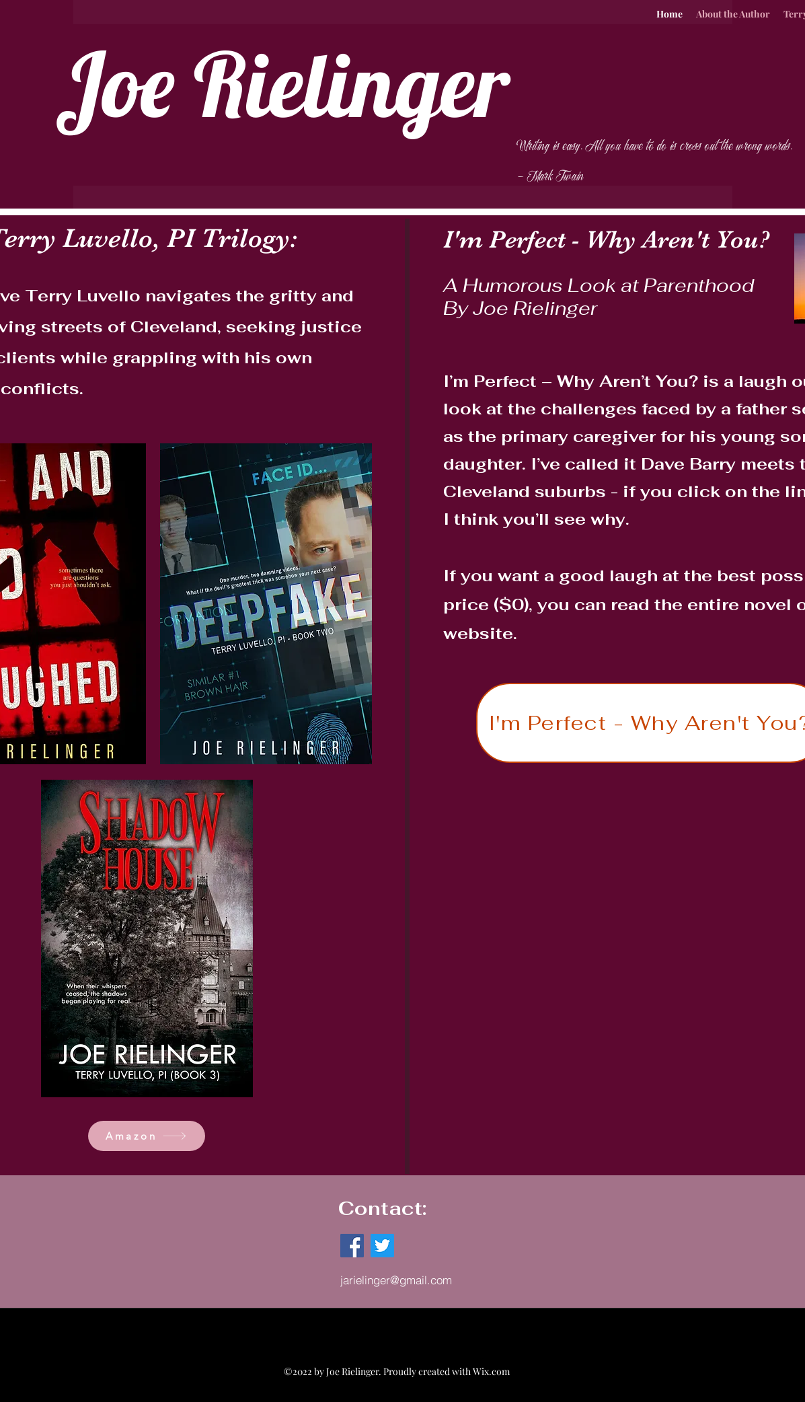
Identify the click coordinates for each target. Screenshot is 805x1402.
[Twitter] (382, 1245)
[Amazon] (146, 1136)
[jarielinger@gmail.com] (396, 1279)
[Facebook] (352, 1245)
